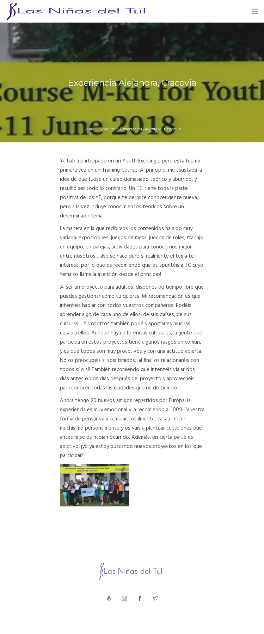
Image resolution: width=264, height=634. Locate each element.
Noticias (107, 128)
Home (88, 128)
